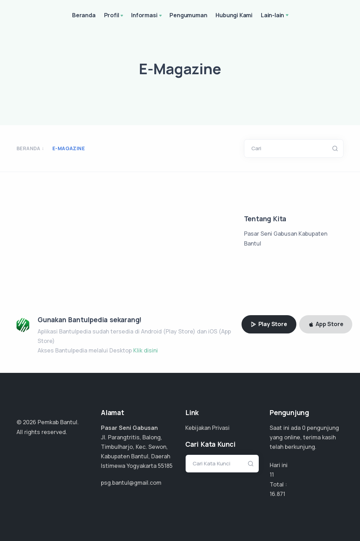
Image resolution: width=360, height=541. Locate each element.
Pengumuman (188, 15)
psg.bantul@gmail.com (131, 482)
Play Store (269, 324)
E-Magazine (68, 148)
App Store (325, 324)
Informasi (147, 15)
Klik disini (145, 350)
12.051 (277, 494)
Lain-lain (272, 15)
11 (272, 474)
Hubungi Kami (234, 15)
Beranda (84, 15)
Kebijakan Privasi (207, 428)
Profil (114, 15)
